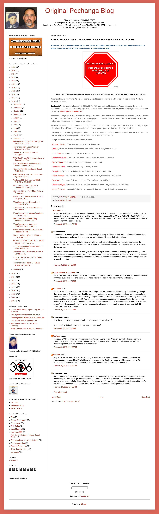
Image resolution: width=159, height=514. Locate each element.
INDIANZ (14, 402)
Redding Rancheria (18, 446)
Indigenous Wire (17, 405)
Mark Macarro (16, 429)
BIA (12, 417)
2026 (13, 67)
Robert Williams (58, 166)
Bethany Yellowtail (59, 158)
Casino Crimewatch (18, 420)
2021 (13, 84)
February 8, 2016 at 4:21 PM (65, 281)
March (16, 135)
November (18, 108)
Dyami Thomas (58, 162)
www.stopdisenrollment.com (71, 111)
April (15, 132)
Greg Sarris (56, 180)
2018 (13, 94)
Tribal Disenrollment (18, 449)
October (17, 111)
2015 (13, 273)
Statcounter (13, 461)
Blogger (84, 504)
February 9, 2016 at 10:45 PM (65, 347)
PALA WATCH (16, 408)
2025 (13, 70)
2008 (13, 297)
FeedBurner (84, 496)
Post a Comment (60, 392)
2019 (13, 91)
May (15, 128)
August (16, 118)
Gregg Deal (56, 171)
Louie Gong (56, 153)
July (15, 121)
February (17, 138)
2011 (13, 287)
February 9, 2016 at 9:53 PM (65, 328)
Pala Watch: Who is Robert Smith (24, 321)
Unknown (57, 211)
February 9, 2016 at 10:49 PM (65, 366)
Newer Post (56, 397)
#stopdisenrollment (64, 200)
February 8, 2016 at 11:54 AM (65, 224)
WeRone (56, 336)
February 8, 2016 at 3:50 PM (65, 265)
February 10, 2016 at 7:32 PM (65, 387)
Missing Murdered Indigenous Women (25, 315)
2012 (13, 284)
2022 (13, 81)
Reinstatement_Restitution (64, 272)
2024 (13, 74)
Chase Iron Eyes (58, 184)
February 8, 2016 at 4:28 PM (65, 310)
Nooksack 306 (16, 432)
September (18, 114)
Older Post (145, 397)
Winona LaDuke (58, 144)
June (16, 125)
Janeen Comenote (59, 189)
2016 (13, 101)
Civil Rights (15, 426)
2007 (13, 301)
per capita (15, 452)
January (17, 269)
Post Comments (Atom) (71, 401)
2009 (13, 294)
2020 (13, 88)
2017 (13, 98)
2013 (13, 280)
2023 (13, 77)
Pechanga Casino (18, 443)
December (18, 104)
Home (101, 397)
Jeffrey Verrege (58, 175)
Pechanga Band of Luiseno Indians (24, 440)
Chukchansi (15, 423)
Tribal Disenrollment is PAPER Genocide (26, 329)
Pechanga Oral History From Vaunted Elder (27, 318)
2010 (13, 291)
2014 (13, 277)
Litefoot (55, 149)
